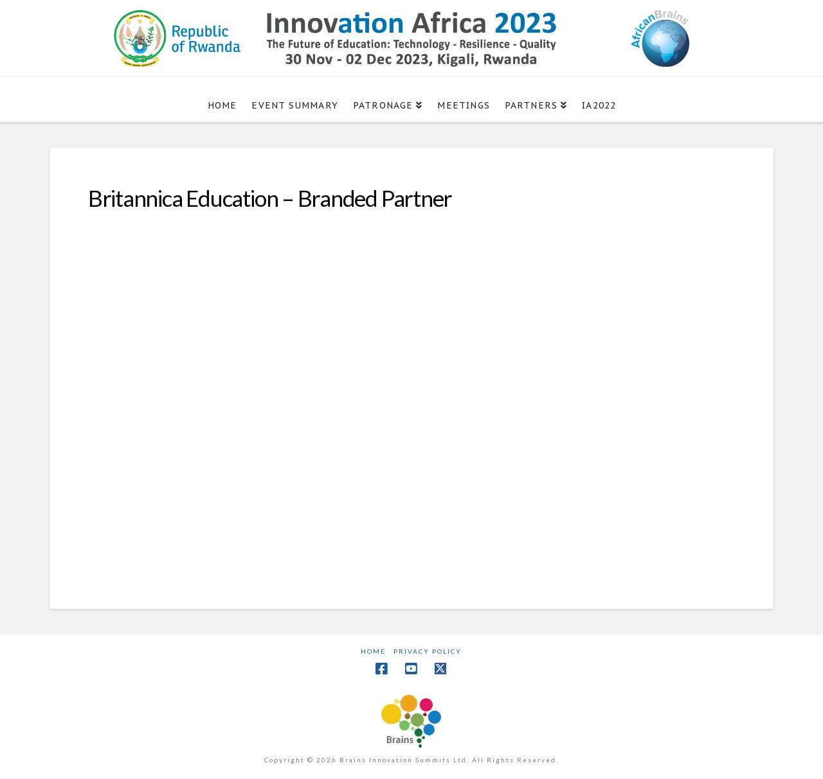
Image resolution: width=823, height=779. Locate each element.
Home (373, 651)
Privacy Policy (427, 651)
